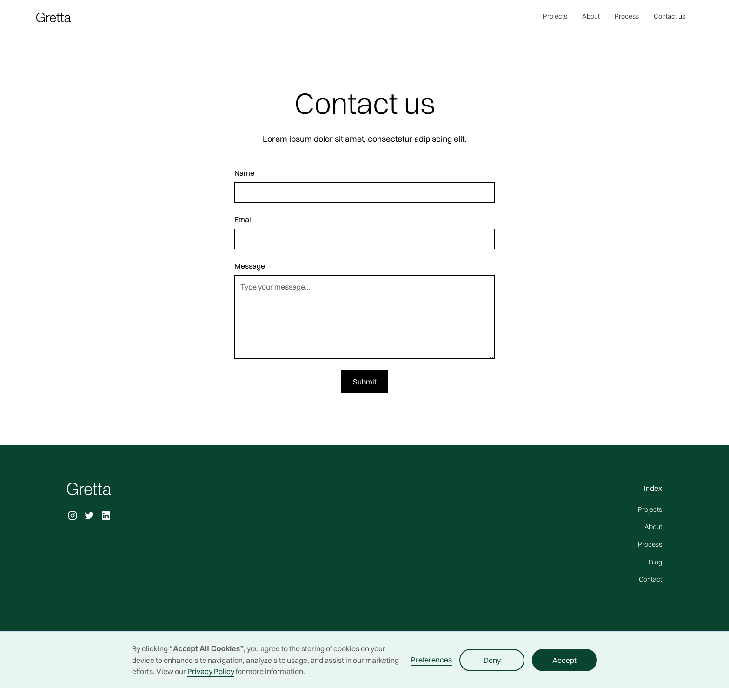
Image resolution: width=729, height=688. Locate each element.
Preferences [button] (431, 659)
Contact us (669, 16)
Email (243, 219)
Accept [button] (564, 660)
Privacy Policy (210, 671)
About (591, 16)
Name (244, 173)
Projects (555, 16)
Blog (655, 562)
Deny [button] (492, 660)
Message (249, 266)
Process (627, 16)
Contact (650, 579)
